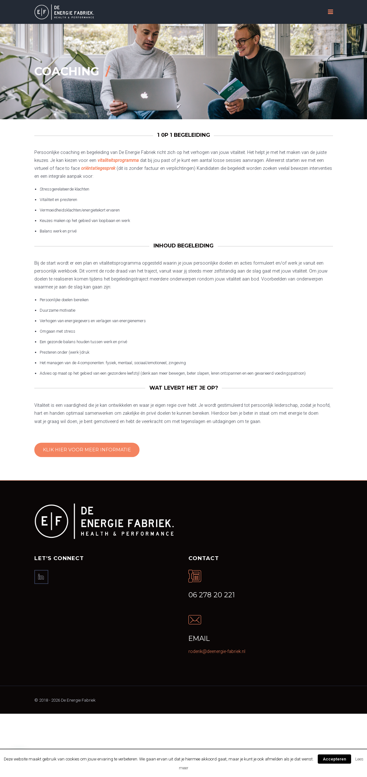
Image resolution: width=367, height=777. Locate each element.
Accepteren (334, 759)
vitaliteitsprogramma (118, 160)
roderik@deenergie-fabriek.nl (216, 651)
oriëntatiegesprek (98, 168)
